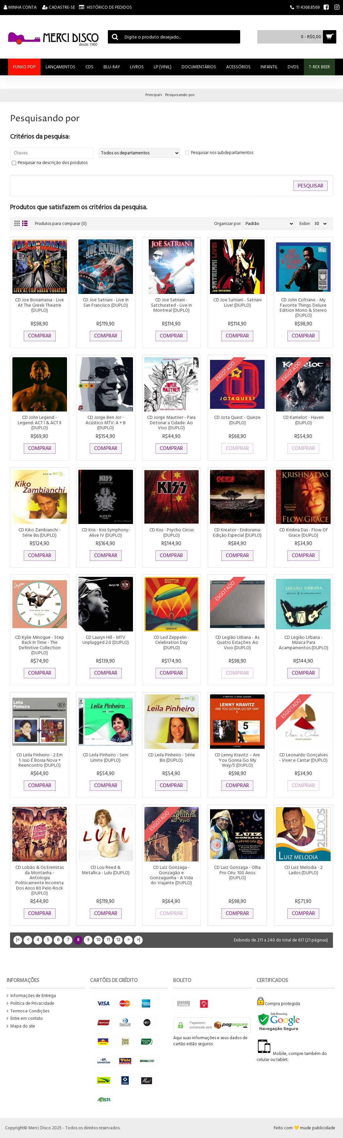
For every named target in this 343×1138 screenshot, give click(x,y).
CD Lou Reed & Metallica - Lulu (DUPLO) (106, 869)
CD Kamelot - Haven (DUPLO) (303, 419)
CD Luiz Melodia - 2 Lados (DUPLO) (303, 869)
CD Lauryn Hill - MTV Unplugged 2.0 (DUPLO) (105, 639)
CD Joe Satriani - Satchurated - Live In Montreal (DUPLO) (171, 305)
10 (98, 939)
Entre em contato (25, 1018)
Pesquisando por (180, 95)
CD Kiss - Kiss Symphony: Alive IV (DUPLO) (105, 532)
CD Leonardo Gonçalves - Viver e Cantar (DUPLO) (303, 757)
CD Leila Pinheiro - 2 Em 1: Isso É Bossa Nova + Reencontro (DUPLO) (39, 760)
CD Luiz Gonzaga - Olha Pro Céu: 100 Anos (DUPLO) (237, 872)
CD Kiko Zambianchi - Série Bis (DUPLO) (39, 532)
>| (138, 939)
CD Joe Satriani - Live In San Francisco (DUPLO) (106, 302)
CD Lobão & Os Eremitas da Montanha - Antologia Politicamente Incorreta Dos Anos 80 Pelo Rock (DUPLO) (39, 880)
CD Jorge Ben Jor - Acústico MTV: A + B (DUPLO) (105, 422)
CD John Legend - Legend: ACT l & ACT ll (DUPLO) (39, 422)
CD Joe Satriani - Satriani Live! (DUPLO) (237, 302)
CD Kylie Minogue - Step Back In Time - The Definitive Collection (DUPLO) (39, 645)
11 (108, 939)
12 (118, 939)
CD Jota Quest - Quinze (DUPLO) (237, 419)
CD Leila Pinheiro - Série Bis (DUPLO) (171, 757)
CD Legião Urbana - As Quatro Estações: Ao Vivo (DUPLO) (237, 642)
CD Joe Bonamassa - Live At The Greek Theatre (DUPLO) (39, 305)
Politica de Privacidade (30, 1003)
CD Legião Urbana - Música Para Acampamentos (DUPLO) (303, 642)
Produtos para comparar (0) (61, 223)
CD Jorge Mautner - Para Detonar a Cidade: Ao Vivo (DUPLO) (171, 422)
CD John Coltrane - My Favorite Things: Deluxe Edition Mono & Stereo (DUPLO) (303, 307)
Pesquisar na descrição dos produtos (52, 162)
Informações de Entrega (31, 995)
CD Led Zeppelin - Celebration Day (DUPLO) (171, 642)
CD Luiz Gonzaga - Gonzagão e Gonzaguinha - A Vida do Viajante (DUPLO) (171, 875)
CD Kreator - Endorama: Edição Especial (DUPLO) (237, 532)
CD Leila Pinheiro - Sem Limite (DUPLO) (105, 757)
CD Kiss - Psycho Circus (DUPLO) (171, 532)
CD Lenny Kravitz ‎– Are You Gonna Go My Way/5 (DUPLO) (237, 760)
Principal (152, 95)
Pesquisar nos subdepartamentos (222, 152)
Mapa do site (21, 1026)
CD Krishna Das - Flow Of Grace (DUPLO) (303, 532)
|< (17, 939)
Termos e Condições (28, 1011)
